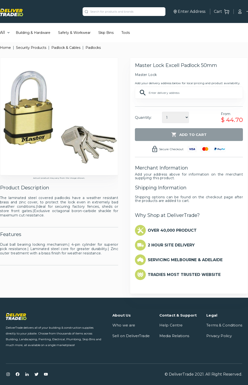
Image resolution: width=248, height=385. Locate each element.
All (2, 32)
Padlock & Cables (65, 47)
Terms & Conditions (224, 325)
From (225, 114)
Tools (125, 32)
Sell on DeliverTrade (131, 335)
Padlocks (93, 47)
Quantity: (143, 117)
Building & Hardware (33, 32)
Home (5, 47)
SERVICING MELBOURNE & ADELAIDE (185, 260)
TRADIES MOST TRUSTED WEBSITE (184, 274)
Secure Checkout (171, 149)
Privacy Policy (219, 335)
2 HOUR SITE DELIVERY (171, 245)
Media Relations (174, 335)
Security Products (31, 47)
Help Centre (171, 325)
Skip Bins (106, 32)
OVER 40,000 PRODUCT (172, 230)
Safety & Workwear (74, 32)
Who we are (123, 325)
